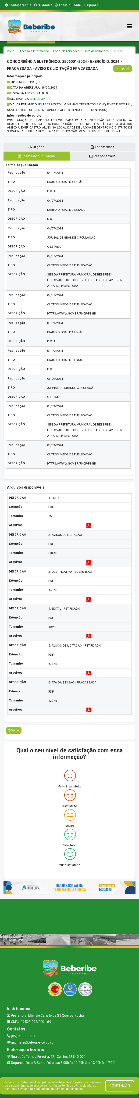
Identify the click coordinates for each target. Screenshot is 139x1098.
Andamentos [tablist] (102, 147)
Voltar (13, 730)
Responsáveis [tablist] (102, 156)
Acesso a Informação (34, 51)
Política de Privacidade (76, 1085)
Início (10, 51)
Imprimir (123, 68)
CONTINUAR (119, 1086)
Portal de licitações (66, 51)
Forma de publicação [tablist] (36, 156)
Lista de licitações (96, 51)
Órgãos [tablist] (36, 147)
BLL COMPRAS (40, 98)
